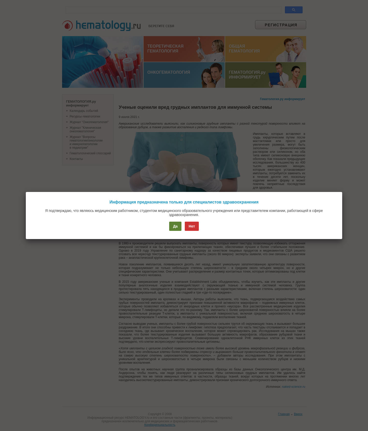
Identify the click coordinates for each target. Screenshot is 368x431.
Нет (192, 226)
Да (175, 226)
